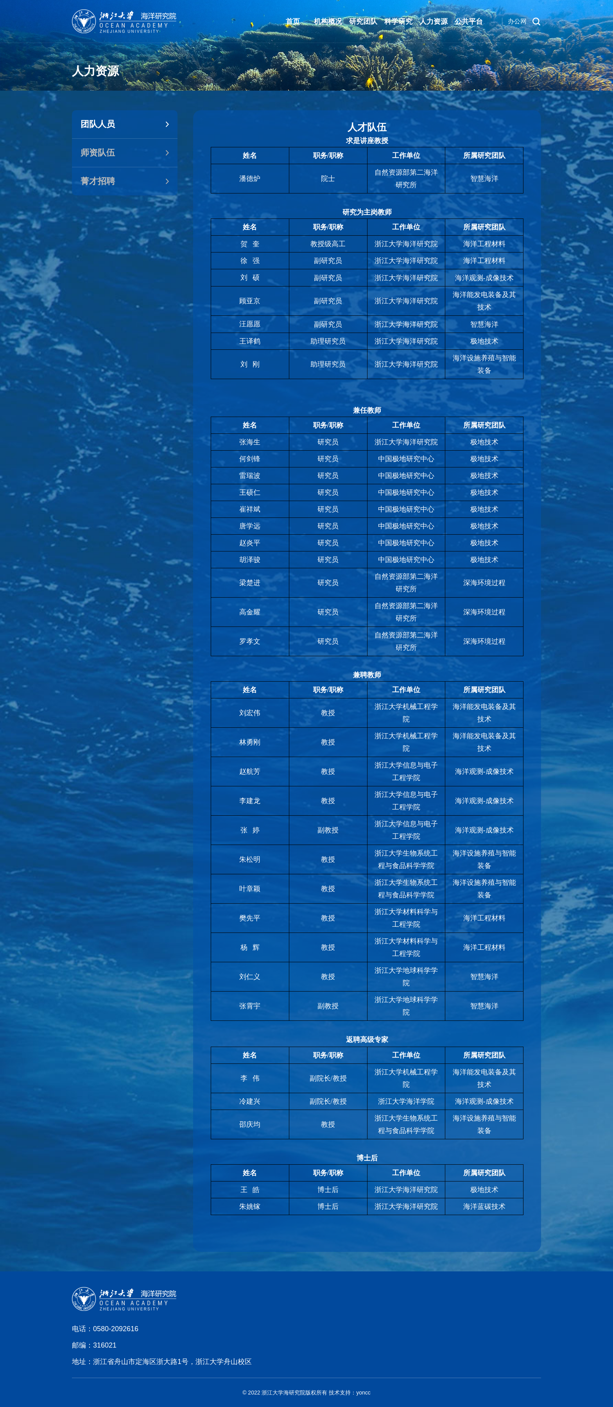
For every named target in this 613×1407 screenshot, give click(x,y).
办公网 (517, 21)
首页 (293, 21)
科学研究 (398, 21)
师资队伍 (98, 153)
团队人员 (98, 124)
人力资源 (433, 21)
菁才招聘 (98, 181)
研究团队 (363, 21)
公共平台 (469, 21)
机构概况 (328, 21)
